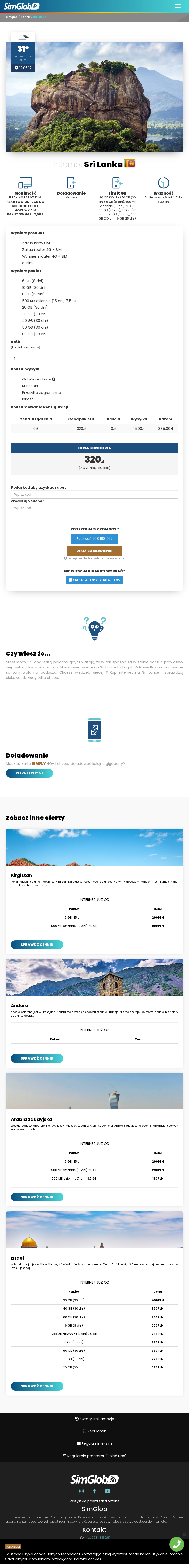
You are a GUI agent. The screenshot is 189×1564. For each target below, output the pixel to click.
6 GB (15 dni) (30, 294)
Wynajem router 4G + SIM (41, 256)
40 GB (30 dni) (32, 321)
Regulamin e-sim (94, 1443)
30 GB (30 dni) (32, 314)
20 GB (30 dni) (32, 307)
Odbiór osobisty (36, 379)
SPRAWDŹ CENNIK (37, 944)
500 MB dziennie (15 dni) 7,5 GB (47, 301)
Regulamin (94, 1431)
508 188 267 (101, 1537)
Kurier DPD (28, 386)
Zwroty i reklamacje (94, 1418)
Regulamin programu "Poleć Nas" (94, 1455)
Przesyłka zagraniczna (38, 392)
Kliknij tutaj (29, 773)
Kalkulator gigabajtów (94, 579)
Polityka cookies (87, 1559)
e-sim (24, 263)
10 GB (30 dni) (31, 287)
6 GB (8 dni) (30, 281)
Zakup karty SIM (33, 243)
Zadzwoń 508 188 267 (94, 538)
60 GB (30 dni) (32, 334)
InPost (24, 399)
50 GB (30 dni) (32, 327)
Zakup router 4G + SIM (39, 250)
